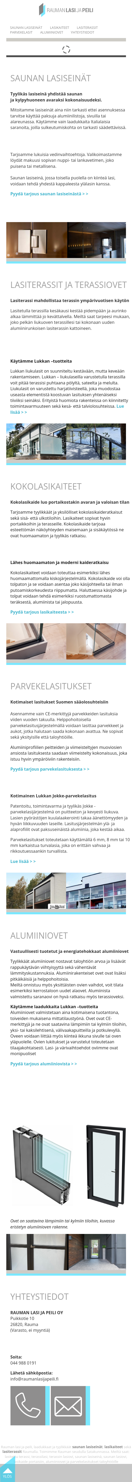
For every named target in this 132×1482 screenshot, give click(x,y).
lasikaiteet (113, 1447)
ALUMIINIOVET (51, 32)
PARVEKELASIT (21, 32)
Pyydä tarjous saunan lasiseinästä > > (49, 194)
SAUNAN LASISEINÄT (26, 27)
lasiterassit (12, 1451)
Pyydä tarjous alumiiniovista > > (43, 1064)
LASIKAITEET (59, 27)
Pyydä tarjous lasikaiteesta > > (42, 612)
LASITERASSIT (87, 27)
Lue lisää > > (23, 861)
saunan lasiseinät (87, 1447)
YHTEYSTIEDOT (82, 32)
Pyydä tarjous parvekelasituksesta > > (50, 769)
